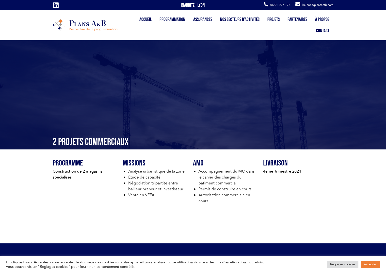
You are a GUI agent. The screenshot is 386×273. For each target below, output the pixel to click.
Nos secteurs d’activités (239, 19)
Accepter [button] (370, 264)
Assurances (202, 19)
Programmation (172, 19)
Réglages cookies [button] (342, 264)
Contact (322, 31)
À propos (322, 19)
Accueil (145, 19)
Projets (273, 19)
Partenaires (297, 19)
